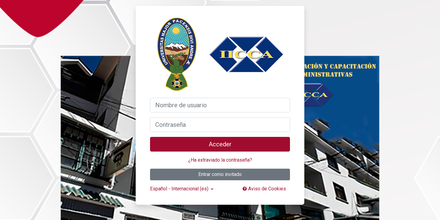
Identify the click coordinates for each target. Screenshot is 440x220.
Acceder (220, 144)
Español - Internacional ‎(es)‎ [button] (180, 189)
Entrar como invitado (220, 174)
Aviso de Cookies (264, 189)
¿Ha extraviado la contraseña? (220, 160)
